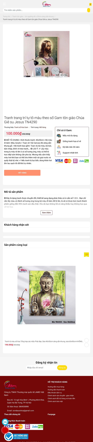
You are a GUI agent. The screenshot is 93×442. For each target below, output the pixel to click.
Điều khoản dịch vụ (55, 393)
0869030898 (24, 407)
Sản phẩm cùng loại (15, 244)
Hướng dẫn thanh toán (56, 390)
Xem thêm (46, 212)
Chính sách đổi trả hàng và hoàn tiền (61, 398)
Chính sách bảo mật (55, 401)
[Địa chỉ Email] (46, 367)
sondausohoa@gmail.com (23, 411)
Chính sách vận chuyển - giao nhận (61, 395)
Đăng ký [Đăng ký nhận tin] (62, 367)
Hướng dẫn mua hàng (56, 387)
